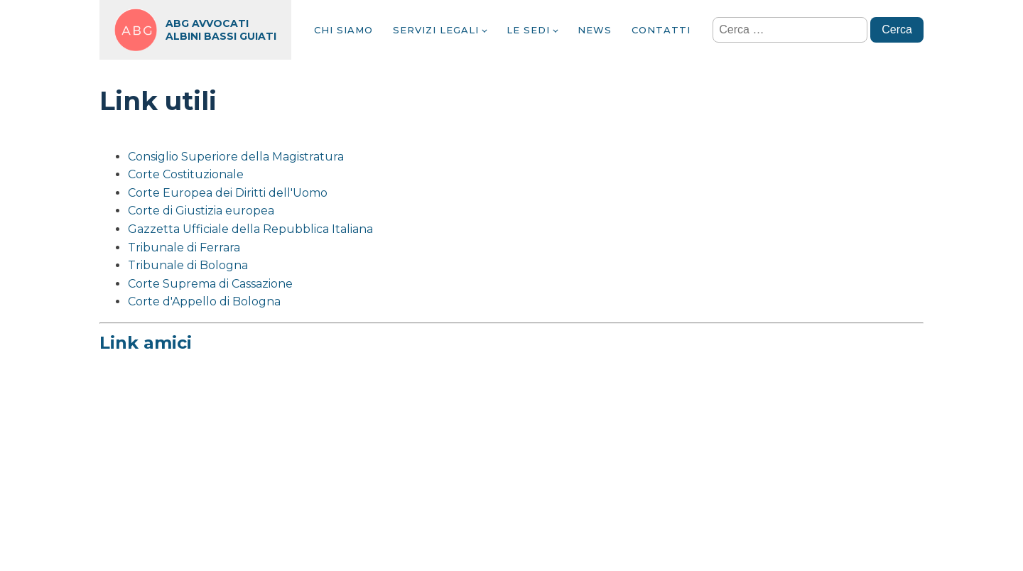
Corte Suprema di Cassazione (210, 283)
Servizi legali (436, 30)
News (595, 30)
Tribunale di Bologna (188, 265)
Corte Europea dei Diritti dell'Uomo (228, 193)
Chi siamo (343, 30)
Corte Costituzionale (186, 174)
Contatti (661, 30)
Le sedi (528, 30)
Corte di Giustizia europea (201, 210)
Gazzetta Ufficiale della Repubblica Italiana (250, 229)
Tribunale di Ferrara (184, 247)
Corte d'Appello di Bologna (204, 301)
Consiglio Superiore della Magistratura (236, 156)
